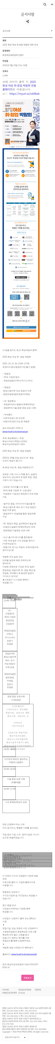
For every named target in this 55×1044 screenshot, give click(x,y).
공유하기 (27, 21)
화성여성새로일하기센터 (17, 4)
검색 (45, 4)
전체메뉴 (52, 4)
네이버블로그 (50, 1037)
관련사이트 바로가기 (12, 1037)
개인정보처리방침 (24, 989)
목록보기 (27, 977)
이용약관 (38, 989)
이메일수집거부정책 (9, 992)
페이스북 (34, 1037)
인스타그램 (45, 1037)
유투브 (39, 1037)
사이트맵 (5, 989)
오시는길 (21, 992)
